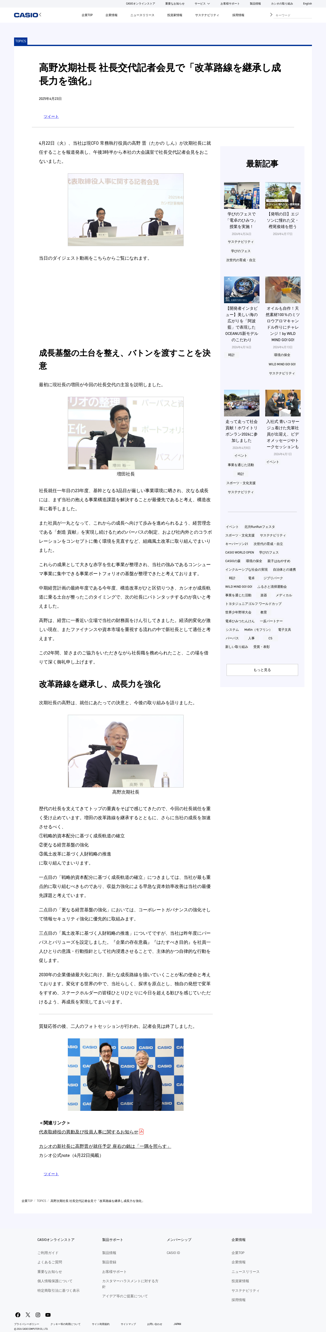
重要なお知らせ (175, 4)
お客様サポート (230, 4)
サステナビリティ (207, 15)
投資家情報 (174, 15)
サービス (200, 4)
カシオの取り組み (282, 4)
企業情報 (111, 15)
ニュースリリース (142, 15)
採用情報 (238, 15)
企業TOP (87, 15)
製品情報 (255, 4)
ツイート (51, 116)
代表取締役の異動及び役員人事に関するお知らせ (88, 1132)
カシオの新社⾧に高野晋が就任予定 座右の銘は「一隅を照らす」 (105, 1146)
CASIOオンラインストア (140, 4)
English (307, 4)
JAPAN (177, 1324)
